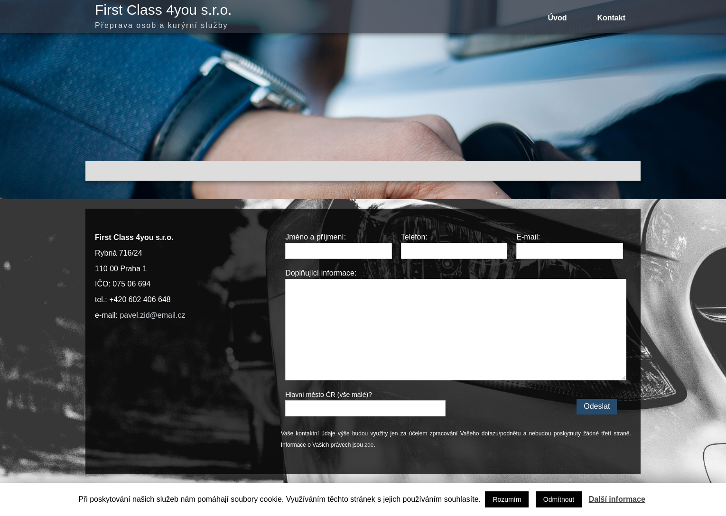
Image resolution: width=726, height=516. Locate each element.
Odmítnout (558, 499)
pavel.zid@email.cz (152, 315)
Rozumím (507, 499)
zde (368, 445)
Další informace (617, 499)
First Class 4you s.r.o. (163, 10)
